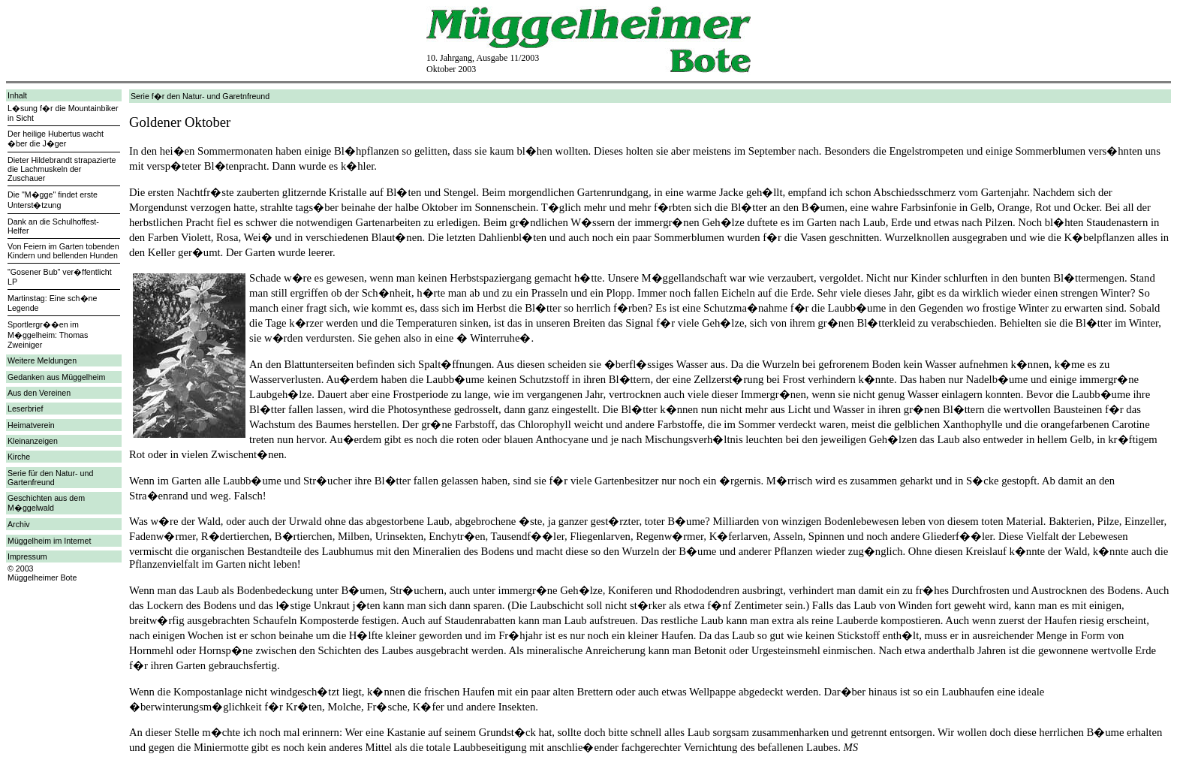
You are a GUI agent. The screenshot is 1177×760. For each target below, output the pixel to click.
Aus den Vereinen (39, 392)
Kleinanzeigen (33, 440)
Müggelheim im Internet (49, 540)
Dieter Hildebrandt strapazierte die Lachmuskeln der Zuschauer (62, 168)
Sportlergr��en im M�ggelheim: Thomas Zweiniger (48, 334)
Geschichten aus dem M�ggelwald (46, 502)
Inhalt (17, 95)
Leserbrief (25, 408)
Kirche (19, 456)
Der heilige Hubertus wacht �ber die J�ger (56, 138)
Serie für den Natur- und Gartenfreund (50, 478)
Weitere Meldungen (42, 360)
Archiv (19, 524)
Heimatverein (31, 425)
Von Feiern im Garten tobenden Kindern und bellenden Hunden (63, 251)
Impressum (27, 556)
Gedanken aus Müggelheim (56, 377)
